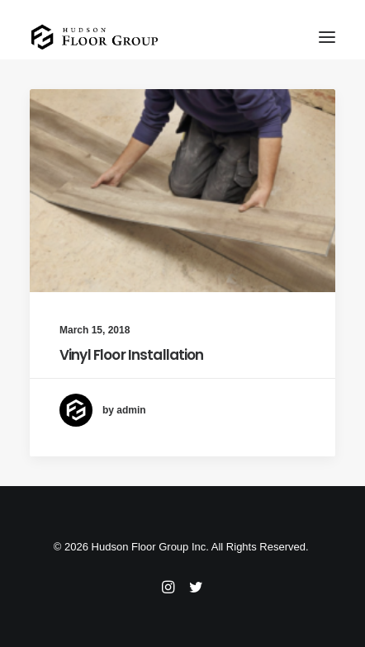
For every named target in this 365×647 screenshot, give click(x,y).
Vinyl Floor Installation (131, 355)
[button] (327, 36)
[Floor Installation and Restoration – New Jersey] (94, 36)
